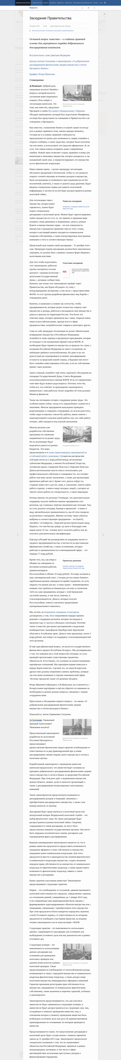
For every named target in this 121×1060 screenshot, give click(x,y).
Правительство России (23, 3)
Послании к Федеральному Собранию (66, 111)
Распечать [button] (88, 8)
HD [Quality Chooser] (86, 99)
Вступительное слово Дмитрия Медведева (49, 55)
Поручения (68, 3)
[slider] (72, 99)
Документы (60, 3)
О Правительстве (36, 3)
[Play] (65, 99)
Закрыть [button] (106, 15)
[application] (77, 93)
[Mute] (83, 99)
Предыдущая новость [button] (103, 535)
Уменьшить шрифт (76, 8)
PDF (65, 271)
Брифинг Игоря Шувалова (42, 74)
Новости (45, 3)
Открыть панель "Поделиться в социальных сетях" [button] (94, 8)
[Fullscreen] (89, 99)
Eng (101, 3)
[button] (77, 93)
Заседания (52, 3)
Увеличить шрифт (82, 8)
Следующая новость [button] (18, 535)
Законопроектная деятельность (82, 3)
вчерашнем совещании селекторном (61, 612)
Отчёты (95, 3)
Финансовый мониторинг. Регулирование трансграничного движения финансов (53, 30)
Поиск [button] (105, 3)
